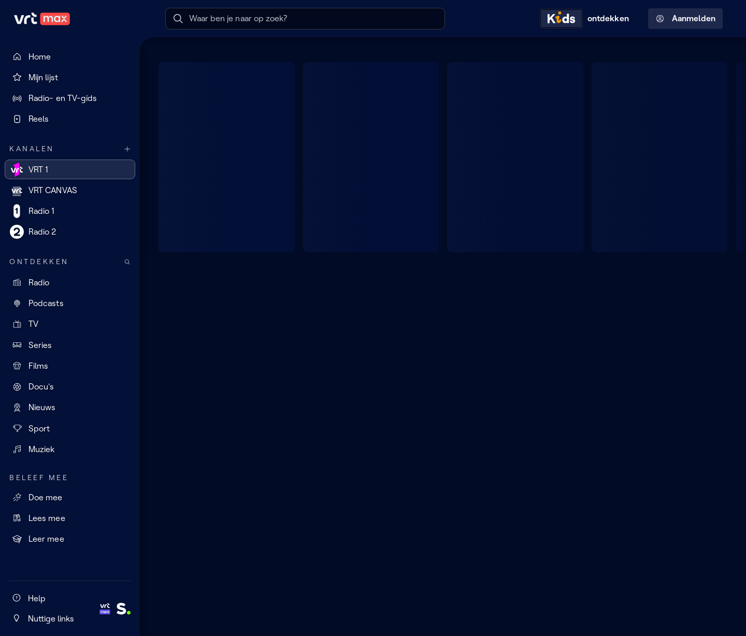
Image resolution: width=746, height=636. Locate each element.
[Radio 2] (70, 232)
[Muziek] (70, 449)
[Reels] (70, 119)
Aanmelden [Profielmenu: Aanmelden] (685, 18)
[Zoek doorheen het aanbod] (127, 262)
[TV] (70, 324)
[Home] (70, 56)
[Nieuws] (70, 407)
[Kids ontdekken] (587, 18)
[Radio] (70, 282)
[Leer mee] (70, 539)
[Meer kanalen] (127, 149)
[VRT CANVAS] (70, 190)
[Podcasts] (70, 303)
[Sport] (70, 428)
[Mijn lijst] (70, 77)
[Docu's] (70, 387)
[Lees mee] (70, 518)
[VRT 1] (70, 169)
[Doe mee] (70, 497)
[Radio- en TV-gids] (70, 98)
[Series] (70, 345)
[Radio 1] (70, 211)
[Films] (70, 365)
